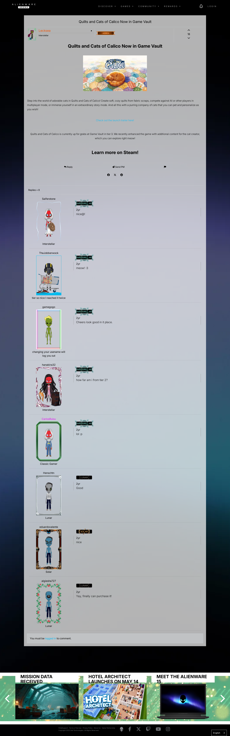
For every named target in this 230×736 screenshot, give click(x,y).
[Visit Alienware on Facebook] (130, 729)
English (216, 733)
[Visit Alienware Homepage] (121, 729)
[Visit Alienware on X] (138, 729)
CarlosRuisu (49, 418)
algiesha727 (49, 580)
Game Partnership (108, 728)
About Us (97, 728)
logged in (50, 638)
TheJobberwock (48, 253)
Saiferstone (48, 198)
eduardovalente (48, 526)
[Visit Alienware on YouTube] (158, 729)
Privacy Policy (87, 728)
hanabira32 (49, 364)
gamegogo (48, 307)
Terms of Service (75, 728)
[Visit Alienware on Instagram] (167, 729)
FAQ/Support (63, 728)
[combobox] (219, 733)
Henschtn (48, 472)
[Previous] (8, 698)
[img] (63, 6)
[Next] (222, 698)
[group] (115, 696)
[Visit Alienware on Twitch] (148, 729)
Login (212, 6)
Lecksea (45, 30)
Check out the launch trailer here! (115, 120)
